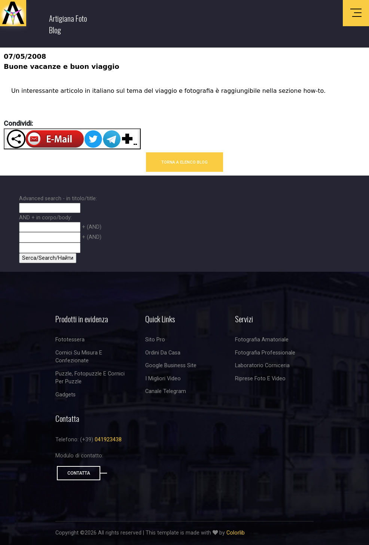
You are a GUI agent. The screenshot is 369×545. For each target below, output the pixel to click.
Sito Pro (155, 340)
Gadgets (65, 395)
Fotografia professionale (265, 353)
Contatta (78, 473)
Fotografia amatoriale (262, 340)
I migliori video (163, 378)
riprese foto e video (260, 378)
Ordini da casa (162, 353)
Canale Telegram (165, 391)
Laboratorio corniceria (262, 365)
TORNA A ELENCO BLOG (184, 162)
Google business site (170, 365)
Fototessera (70, 340)
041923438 (108, 439)
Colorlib (235, 533)
